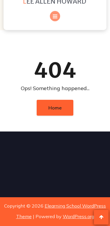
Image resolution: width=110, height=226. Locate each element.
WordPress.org (78, 216)
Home (55, 108)
